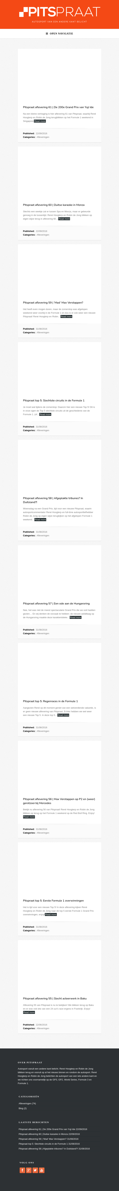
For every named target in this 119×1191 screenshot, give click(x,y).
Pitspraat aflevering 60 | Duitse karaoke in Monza (54, 205)
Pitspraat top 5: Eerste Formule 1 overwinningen (53, 901)
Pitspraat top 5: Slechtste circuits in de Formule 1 (54, 400)
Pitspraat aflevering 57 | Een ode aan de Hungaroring (56, 603)
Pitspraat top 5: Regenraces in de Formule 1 (50, 701)
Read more (39, 121)
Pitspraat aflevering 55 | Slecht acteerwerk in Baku (55, 998)
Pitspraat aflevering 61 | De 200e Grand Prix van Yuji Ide (58, 107)
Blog (21, 1108)
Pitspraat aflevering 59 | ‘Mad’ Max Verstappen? (53, 303)
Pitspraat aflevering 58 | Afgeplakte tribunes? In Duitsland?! (48, 1148)
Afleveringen (43, 137)
